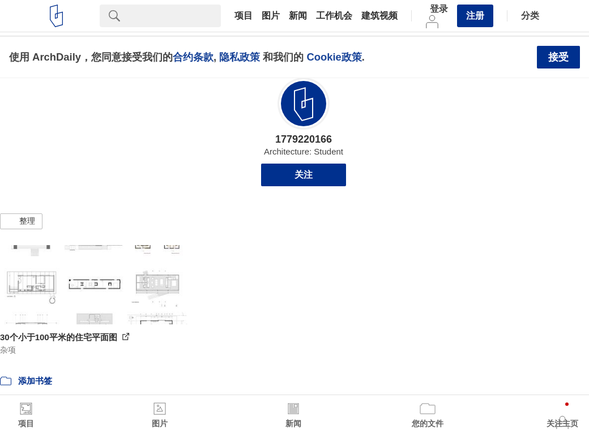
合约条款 (193, 57)
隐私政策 (239, 57)
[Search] (175, 16)
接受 (558, 57)
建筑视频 (379, 15)
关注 (303, 174)
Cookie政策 (333, 57)
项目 (243, 15)
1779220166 (303, 139)
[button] (21, 221)
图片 (271, 15)
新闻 (298, 15)
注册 (475, 15)
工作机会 (334, 15)
